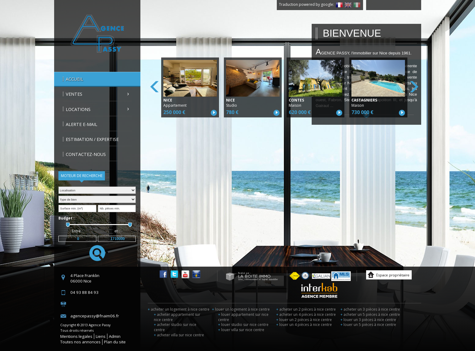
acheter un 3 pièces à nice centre (370, 309)
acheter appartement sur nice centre (177, 317)
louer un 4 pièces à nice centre (304, 324)
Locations (78, 109)
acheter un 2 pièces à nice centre (306, 309)
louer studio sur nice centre (243, 324)
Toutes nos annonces (80, 342)
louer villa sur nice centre (241, 329)
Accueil (74, 79)
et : (117, 231)
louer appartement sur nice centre (243, 317)
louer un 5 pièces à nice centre (368, 324)
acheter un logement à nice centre (179, 309)
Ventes (74, 94)
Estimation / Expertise (92, 139)
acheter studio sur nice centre (175, 327)
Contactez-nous (86, 154)
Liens (101, 336)
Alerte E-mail (81, 124)
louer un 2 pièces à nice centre (304, 319)
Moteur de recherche (81, 175)
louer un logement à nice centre (241, 309)
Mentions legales (76, 336)
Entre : (77, 231)
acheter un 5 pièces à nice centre (370, 314)
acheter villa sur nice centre (179, 335)
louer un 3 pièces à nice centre (368, 319)
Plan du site (115, 342)
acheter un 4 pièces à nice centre (306, 314)
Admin (115, 336)
